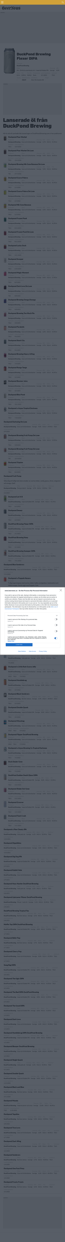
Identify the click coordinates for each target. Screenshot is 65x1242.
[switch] (55, 619)
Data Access (32, 651)
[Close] (61, 591)
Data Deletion (22, 651)
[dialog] (32, 621)
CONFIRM (19, 644)
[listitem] (32, 616)
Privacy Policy (43, 651)
